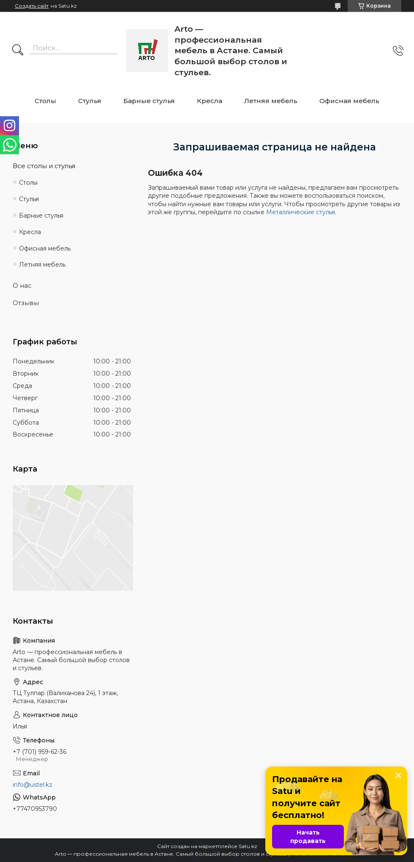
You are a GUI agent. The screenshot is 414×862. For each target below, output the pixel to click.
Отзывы (26, 303)
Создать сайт (32, 6)
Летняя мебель (270, 101)
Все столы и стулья (44, 166)
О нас (22, 285)
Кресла (209, 101)
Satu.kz (248, 846)
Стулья (89, 101)
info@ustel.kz (32, 784)
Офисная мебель (349, 101)
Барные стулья (149, 101)
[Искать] (17, 51)
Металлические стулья (300, 212)
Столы (45, 101)
